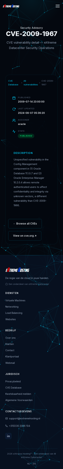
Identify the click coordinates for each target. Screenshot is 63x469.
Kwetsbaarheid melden (18, 393)
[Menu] (57, 6)
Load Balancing (13, 312)
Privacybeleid (13, 381)
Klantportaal (12, 356)
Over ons (10, 337)
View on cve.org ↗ (24, 236)
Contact (9, 350)
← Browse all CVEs (25, 224)
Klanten (9, 344)
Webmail (10, 362)
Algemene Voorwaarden (19, 400)
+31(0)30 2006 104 (19, 425)
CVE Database (13, 82)
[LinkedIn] (8, 436)
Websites (10, 319)
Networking (11, 306)
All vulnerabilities (31, 82)
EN (34, 463)
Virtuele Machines (15, 300)
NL (28, 463)
